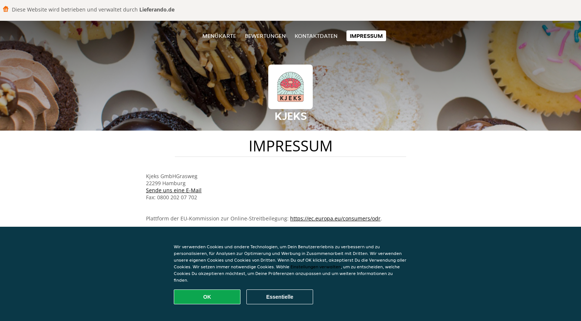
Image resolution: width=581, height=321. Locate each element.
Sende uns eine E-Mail (174, 190)
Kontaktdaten (316, 36)
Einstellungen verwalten (315, 266)
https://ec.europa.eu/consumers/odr (335, 218)
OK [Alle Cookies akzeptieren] (207, 297)
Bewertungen (265, 36)
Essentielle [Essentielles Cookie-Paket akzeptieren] (279, 297)
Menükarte (219, 36)
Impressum (366, 36)
